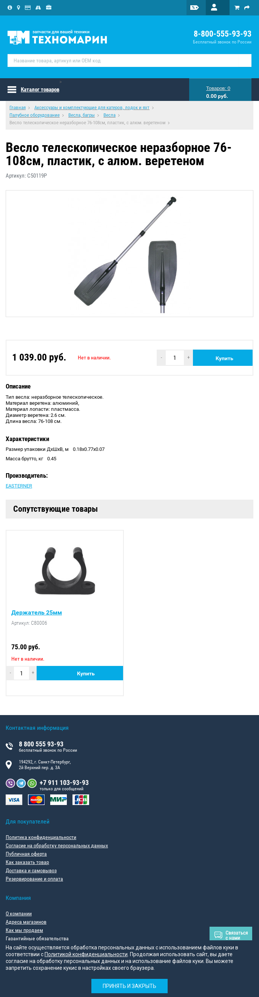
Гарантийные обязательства (37, 938)
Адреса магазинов (26, 921)
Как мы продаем (24, 930)
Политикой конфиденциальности (86, 954)
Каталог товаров (40, 89)
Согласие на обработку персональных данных (57, 845)
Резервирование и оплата (34, 878)
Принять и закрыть (129, 986)
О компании (19, 913)
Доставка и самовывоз (31, 870)
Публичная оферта (26, 853)
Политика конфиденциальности (41, 837)
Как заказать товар (27, 862)
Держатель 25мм (36, 612)
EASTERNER (19, 485)
